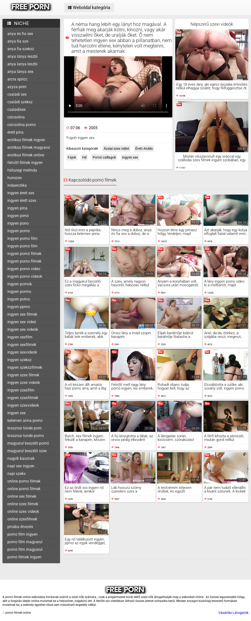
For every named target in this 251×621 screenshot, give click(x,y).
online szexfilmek (22, 519)
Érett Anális (144, 148)
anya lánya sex (20, 71)
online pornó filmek (23, 488)
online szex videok (23, 511)
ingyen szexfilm (20, 390)
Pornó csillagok (104, 157)
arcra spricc (17, 79)
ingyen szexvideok (23, 405)
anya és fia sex (20, 33)
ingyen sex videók (22, 329)
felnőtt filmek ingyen (25, 162)
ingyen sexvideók (22, 352)
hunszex (14, 177)
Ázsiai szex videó (116, 148)
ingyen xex (16, 413)
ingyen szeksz (19, 359)
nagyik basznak (21, 458)
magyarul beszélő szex (27, 450)
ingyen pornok (19, 284)
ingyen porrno (19, 291)
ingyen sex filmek (22, 314)
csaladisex (16, 109)
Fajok (72, 157)
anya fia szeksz (20, 48)
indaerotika (17, 185)
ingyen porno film (22, 238)
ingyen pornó (18, 231)
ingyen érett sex (20, 193)
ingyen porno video (23, 268)
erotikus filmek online (25, 155)
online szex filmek (22, 504)
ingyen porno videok (24, 276)
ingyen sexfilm (19, 337)
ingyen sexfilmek (21, 344)
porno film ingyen (22, 534)
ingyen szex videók (23, 382)
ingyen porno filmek (24, 261)
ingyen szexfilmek (22, 397)
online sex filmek (21, 496)
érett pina (15, 132)
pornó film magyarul (24, 549)
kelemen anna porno (25, 420)
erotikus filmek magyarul (28, 147)
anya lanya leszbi (22, 64)
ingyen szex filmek (23, 375)
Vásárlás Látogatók (233, 613)
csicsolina (16, 117)
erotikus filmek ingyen (26, 140)
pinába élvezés (20, 526)
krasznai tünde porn (24, 428)
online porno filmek (23, 481)
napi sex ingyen (20, 466)
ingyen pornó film (22, 246)
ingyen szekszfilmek (24, 367)
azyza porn (16, 86)
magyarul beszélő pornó (28, 443)
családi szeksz (20, 102)
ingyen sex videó (21, 322)
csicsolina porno (21, 124)
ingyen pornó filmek (24, 253)
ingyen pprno (18, 306)
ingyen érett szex (21, 200)
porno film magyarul (24, 542)
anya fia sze (17, 41)
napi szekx (16, 473)
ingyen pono (18, 223)
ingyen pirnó (18, 215)
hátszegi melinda (22, 170)
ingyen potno (18, 299)
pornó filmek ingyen (24, 557)
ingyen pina (17, 208)
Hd (84, 157)
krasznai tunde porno (25, 435)
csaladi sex (17, 94)
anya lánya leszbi (22, 56)
